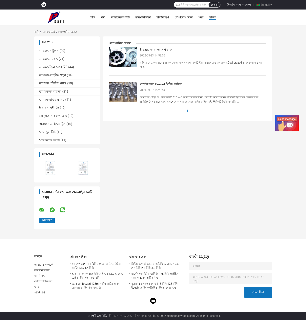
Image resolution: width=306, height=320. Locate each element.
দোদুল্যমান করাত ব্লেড (53, 116)
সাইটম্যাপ (39, 292)
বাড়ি (92, 17)
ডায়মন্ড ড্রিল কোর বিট (53, 67)
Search (214, 4)
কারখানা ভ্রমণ (143, 17)
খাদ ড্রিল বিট (47, 132)
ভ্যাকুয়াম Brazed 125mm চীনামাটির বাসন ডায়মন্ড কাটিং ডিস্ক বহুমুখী (96, 285)
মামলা (212, 17)
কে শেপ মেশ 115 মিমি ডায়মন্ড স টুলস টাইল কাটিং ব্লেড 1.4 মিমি (96, 265)
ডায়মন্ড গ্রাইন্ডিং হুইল (52, 75)
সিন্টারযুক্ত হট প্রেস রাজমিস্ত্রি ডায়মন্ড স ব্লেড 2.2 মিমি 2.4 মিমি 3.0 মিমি (155, 265)
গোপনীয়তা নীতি (97, 315)
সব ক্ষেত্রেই (49, 31)
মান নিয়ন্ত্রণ (162, 17)
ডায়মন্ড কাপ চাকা (50, 91)
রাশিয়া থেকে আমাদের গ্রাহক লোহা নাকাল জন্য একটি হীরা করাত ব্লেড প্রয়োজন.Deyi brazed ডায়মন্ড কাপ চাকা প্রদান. (201, 65)
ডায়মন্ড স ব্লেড (48, 59)
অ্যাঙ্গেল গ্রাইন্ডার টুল (52, 124)
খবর (200, 17)
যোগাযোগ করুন (184, 17)
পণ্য (103, 17)
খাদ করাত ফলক (49, 140)
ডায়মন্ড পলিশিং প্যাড (53, 83)
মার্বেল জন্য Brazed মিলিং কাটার (161, 84)
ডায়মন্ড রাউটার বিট (52, 99)
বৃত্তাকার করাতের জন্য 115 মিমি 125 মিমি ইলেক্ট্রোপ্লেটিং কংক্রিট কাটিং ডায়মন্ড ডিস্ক (154, 285)
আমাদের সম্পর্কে (120, 17)
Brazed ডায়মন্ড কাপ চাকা (156, 50)
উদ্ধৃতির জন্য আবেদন (239, 4)
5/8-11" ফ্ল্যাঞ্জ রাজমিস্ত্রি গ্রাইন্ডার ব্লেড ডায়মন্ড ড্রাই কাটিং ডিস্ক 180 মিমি (97, 275)
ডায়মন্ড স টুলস (49, 51)
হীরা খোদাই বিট (49, 108)
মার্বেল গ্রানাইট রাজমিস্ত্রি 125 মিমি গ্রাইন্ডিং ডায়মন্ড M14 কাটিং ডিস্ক (154, 275)
